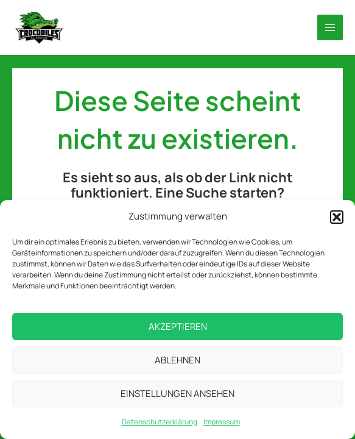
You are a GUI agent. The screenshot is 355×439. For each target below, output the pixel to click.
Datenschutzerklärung (159, 421)
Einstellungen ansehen (177, 393)
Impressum (221, 421)
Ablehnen (177, 360)
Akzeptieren (178, 326)
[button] (337, 217)
